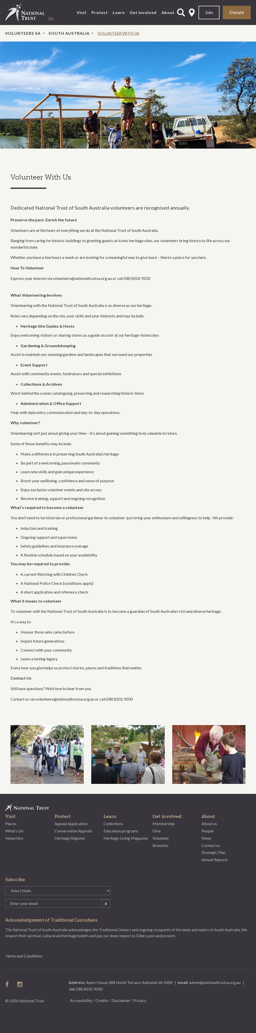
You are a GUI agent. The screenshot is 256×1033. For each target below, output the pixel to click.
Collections (113, 823)
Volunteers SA (22, 33)
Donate (236, 12)
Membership (163, 823)
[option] (128, 95)
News (207, 838)
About (168, 12)
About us (209, 823)
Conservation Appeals (73, 830)
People (208, 830)
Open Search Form (181, 13)
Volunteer (160, 838)
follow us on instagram (20, 984)
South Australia (69, 33)
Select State (192, 13)
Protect (100, 12)
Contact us (211, 845)
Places (10, 823)
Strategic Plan (214, 852)
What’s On (14, 830)
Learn (119, 12)
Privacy (139, 1000)
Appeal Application (71, 823)
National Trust (35, 12)
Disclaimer (121, 1000)
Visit (81, 12)
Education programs (121, 830)
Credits (102, 1000)
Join (209, 12)
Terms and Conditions (23, 955)
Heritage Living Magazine (126, 838)
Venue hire (14, 838)
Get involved (143, 12)
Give (156, 830)
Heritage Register (69, 838)
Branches (160, 845)
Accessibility (81, 1000)
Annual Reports (215, 859)
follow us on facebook (8, 984)
